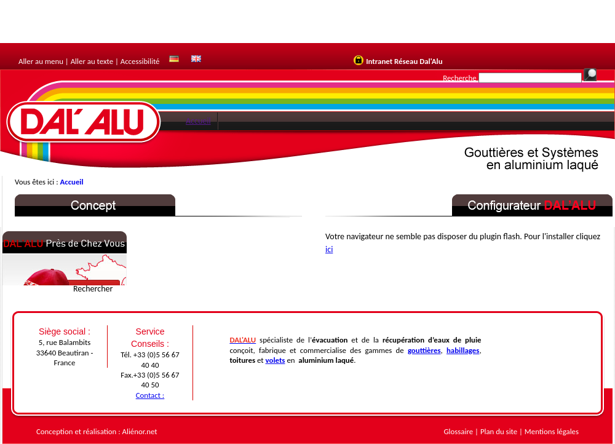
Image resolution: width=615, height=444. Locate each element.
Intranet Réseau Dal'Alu (404, 61)
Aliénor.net (139, 431)
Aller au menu (40, 61)
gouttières (424, 350)
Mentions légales (552, 431)
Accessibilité (140, 61)
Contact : (150, 395)
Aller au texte (92, 61)
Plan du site (498, 431)
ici (329, 249)
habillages (462, 350)
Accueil (198, 121)
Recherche (460, 77)
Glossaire (459, 431)
